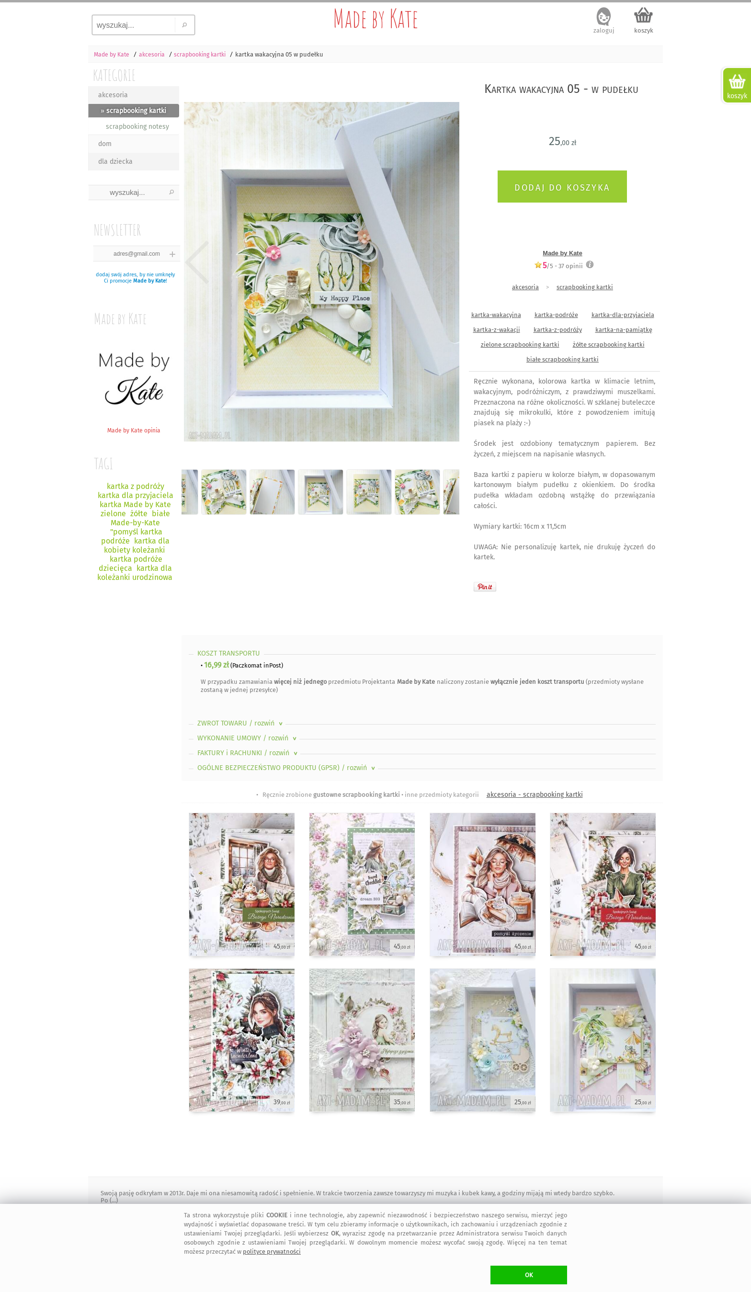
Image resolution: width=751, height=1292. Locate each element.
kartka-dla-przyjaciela (623, 314)
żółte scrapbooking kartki (609, 344)
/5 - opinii (558, 265)
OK (529, 1275)
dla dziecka (115, 162)
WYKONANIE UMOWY (247, 738)
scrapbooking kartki (585, 287)
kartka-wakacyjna (496, 314)
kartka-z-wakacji (496, 329)
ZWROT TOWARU (240, 723)
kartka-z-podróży (558, 329)
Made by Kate (375, 18)
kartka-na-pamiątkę (623, 329)
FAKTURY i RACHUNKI (248, 753)
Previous (197, 262)
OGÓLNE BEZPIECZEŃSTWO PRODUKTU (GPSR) (287, 768)
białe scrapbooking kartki (562, 359)
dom (105, 144)
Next (443, 262)
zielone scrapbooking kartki (520, 344)
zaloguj (603, 30)
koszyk (643, 30)
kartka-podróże (556, 314)
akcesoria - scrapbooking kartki (535, 795)
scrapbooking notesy (137, 127)
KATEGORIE (114, 75)
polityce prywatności (272, 1251)
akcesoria (113, 95)
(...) (113, 1200)
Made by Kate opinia (133, 427)
